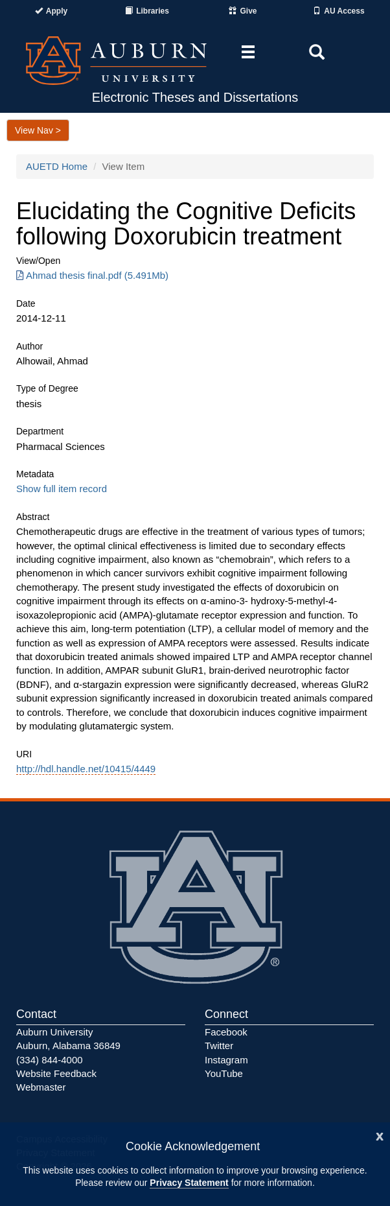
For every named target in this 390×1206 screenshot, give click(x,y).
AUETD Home (56, 166)
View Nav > (38, 130)
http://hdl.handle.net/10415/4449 (85, 768)
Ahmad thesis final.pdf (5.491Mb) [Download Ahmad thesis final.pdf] (92, 275)
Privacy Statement (189, 1182)
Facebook (226, 1031)
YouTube (224, 1073)
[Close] (380, 1135)
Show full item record (61, 488)
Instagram (226, 1059)
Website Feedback (56, 1073)
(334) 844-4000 (49, 1059)
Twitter (219, 1045)
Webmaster (40, 1087)
